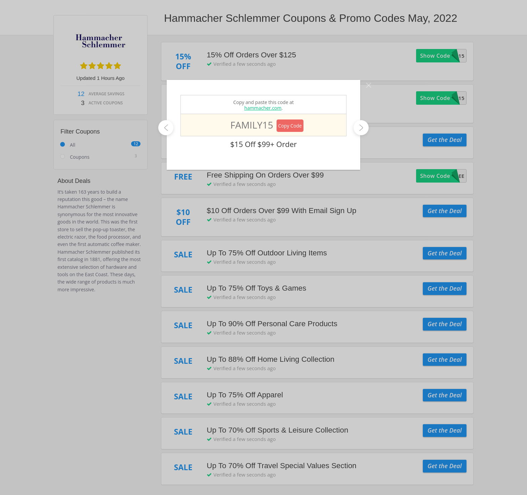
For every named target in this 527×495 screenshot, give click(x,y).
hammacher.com (263, 108)
